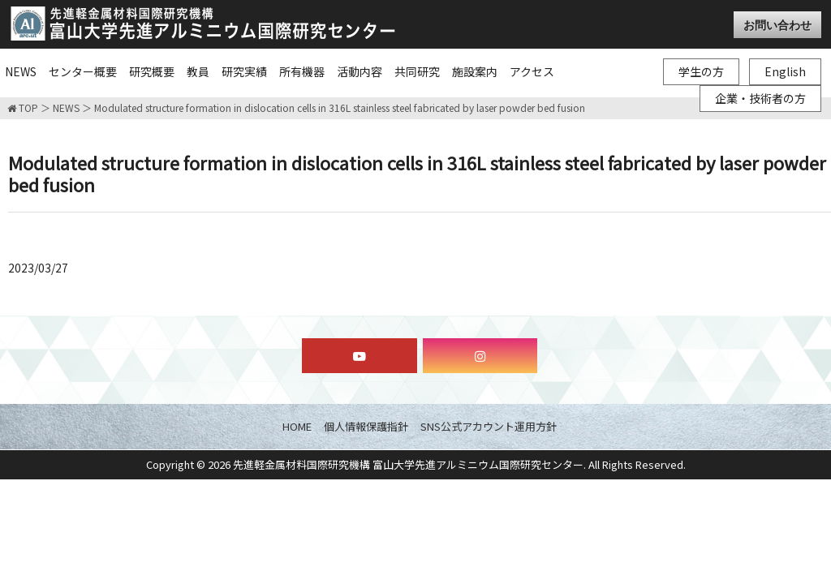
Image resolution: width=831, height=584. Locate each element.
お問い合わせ (777, 24)
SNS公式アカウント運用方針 (488, 426)
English (785, 71)
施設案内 (474, 71)
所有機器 (302, 71)
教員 (198, 71)
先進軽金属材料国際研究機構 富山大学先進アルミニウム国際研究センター (408, 464)
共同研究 (417, 71)
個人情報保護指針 (366, 426)
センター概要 (83, 71)
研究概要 (151, 71)
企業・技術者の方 (760, 98)
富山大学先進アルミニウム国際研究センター (203, 23)
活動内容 (359, 71)
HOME (297, 426)
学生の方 (701, 71)
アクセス (532, 71)
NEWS (21, 71)
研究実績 (244, 71)
